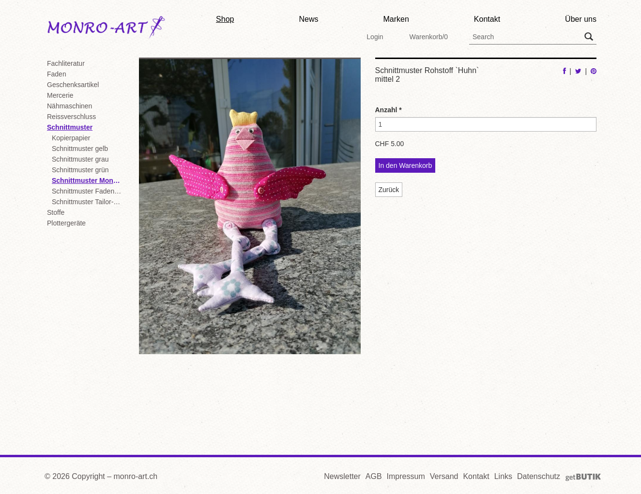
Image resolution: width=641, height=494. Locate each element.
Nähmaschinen (69, 106)
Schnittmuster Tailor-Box (88, 202)
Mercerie (60, 95)
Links (503, 476)
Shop (225, 19)
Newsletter (342, 476)
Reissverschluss (71, 116)
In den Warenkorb (405, 165)
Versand (444, 476)
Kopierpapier (71, 138)
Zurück (389, 190)
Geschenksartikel (73, 85)
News (308, 19)
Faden (56, 74)
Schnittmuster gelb (80, 148)
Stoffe (55, 212)
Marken (396, 19)
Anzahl (388, 110)
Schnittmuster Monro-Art (88, 180)
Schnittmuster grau (80, 159)
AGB (374, 476)
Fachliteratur (66, 63)
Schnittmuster (69, 127)
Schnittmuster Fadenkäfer (88, 191)
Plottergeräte (66, 223)
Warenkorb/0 (428, 37)
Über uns (580, 19)
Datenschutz (538, 476)
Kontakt (487, 19)
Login (374, 37)
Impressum (406, 476)
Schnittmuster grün (80, 170)
